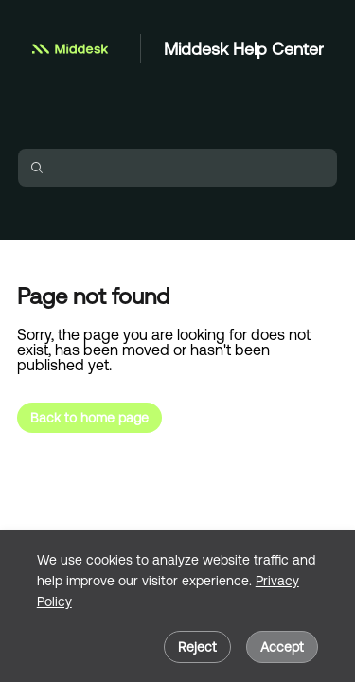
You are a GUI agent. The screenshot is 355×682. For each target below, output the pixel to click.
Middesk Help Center (244, 49)
